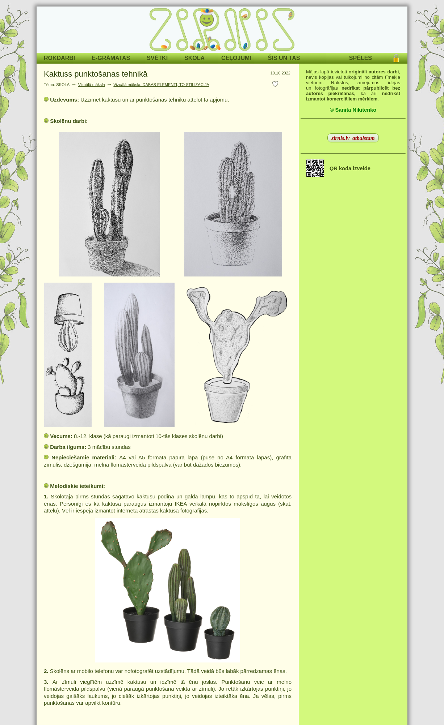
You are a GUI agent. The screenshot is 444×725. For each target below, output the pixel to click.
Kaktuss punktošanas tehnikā (98, 73)
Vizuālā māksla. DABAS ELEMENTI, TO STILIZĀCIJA (161, 84)
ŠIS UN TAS (284, 58)
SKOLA (194, 58)
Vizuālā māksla (91, 84)
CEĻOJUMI (236, 58)
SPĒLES (360, 58)
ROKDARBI (59, 58)
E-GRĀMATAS (111, 58)
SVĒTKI (157, 58)
